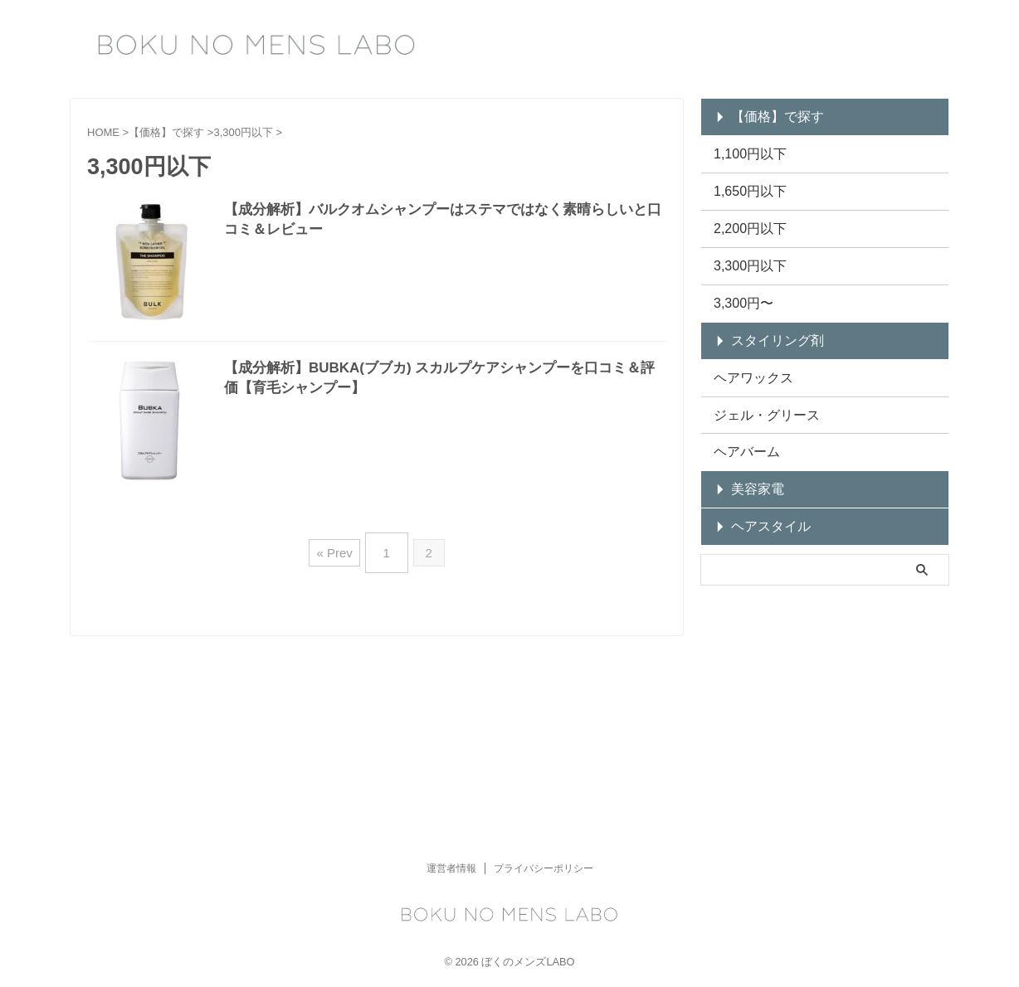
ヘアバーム (741, 421)
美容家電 (750, 455)
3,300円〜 (738, 285)
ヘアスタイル (761, 489)
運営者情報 (451, 664)
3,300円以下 (743, 251)
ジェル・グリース (757, 387)
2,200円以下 (743, 217)
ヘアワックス (746, 353)
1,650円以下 (743, 183)
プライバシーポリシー (543, 664)
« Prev (338, 546)
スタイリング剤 (766, 319)
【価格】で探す (766, 115)
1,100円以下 (743, 149)
